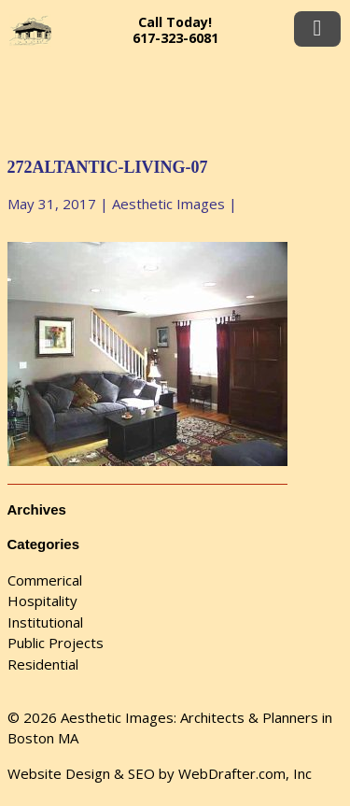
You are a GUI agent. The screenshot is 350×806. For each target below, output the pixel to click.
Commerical (44, 580)
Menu (317, 29)
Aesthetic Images (168, 203)
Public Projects (55, 642)
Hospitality (42, 600)
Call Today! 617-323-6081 (175, 30)
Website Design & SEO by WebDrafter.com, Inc (159, 773)
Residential (42, 664)
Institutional (45, 622)
